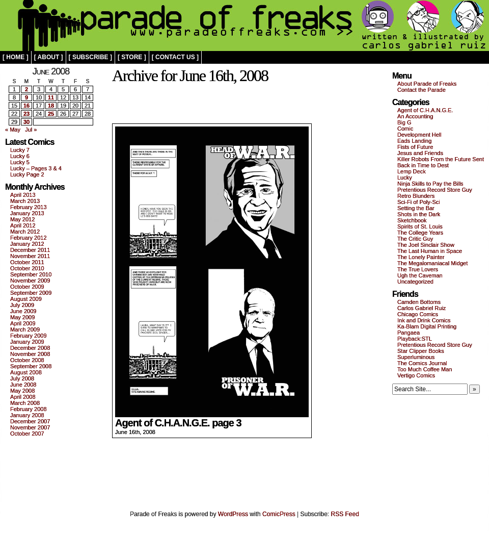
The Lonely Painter (420, 257)
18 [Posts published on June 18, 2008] (51, 106)
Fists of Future (415, 147)
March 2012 (25, 231)
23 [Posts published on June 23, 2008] (26, 114)
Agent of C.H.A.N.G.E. (425, 110)
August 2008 (26, 372)
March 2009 (25, 329)
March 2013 (25, 201)
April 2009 (23, 323)
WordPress (233, 514)
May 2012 (22, 219)
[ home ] (16, 57)
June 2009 (23, 311)
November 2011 (30, 256)
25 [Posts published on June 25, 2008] (51, 114)
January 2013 (27, 213)
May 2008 (22, 391)
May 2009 (22, 317)
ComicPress (278, 514)
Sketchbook (411, 220)
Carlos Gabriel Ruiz (421, 308)
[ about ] (48, 57)
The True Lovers (417, 269)
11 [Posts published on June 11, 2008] (51, 97)
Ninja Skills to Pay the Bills (430, 184)
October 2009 (27, 287)
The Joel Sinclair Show (425, 245)
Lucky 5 (20, 162)
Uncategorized (415, 281)
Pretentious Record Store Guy (434, 190)
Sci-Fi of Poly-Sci (418, 202)
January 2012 (27, 244)
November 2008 (30, 354)
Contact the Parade (421, 90)
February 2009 (28, 336)
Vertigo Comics (416, 375)
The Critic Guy (415, 239)
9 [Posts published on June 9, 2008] (26, 97)
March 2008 (25, 403)
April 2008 (23, 397)
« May (12, 129)
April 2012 (23, 225)
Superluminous (415, 357)
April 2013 (23, 195)
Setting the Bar (415, 208)
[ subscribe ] (90, 57)
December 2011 (30, 250)
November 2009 (30, 280)
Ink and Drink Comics (424, 320)
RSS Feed (345, 514)
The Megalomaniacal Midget (432, 263)
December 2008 (30, 348)
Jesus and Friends (420, 153)
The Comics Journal (422, 363)
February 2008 (28, 409)
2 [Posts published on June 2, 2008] (26, 89)
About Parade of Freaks (426, 84)
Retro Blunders (415, 196)
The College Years (420, 233)
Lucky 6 (20, 156)
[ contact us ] (175, 57)
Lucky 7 (20, 150)
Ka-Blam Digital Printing (426, 326)
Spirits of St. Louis (420, 226)
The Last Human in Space (429, 251)
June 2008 (23, 385)
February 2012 (28, 238)
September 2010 (30, 274)
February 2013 (28, 207)
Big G (404, 122)
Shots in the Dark (418, 214)
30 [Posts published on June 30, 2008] (26, 122)
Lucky (404, 177)
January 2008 (27, 415)
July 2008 (22, 378)
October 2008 (27, 360)
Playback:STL (414, 339)
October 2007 (27, 433)
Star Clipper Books (420, 351)
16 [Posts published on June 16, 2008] (26, 106)
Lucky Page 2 (27, 174)
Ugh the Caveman (420, 275)
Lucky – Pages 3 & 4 (36, 168)
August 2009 (26, 299)
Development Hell (419, 135)
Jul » (31, 129)
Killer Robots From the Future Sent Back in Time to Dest (440, 162)
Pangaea (408, 332)
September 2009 (30, 293)
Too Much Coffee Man (424, 369)
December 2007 (30, 421)
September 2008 (30, 366)
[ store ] (132, 57)
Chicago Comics (417, 314)
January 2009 (27, 342)
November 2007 (30, 427)
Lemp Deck (411, 171)
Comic (405, 128)
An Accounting (415, 116)
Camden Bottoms (419, 302)
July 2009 (22, 305)
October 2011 (27, 262)
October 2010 (27, 268)
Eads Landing (414, 141)
